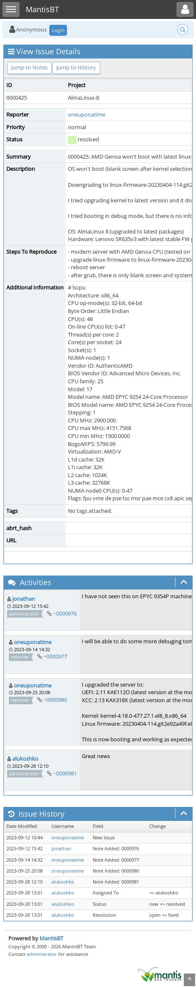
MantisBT (51, 938)
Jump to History (76, 67)
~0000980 (55, 699)
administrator (42, 954)
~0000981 (65, 773)
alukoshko (25, 758)
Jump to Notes (29, 67)
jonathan (23, 598)
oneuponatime (86, 114)
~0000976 (65, 613)
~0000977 (55, 656)
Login (58, 30)
